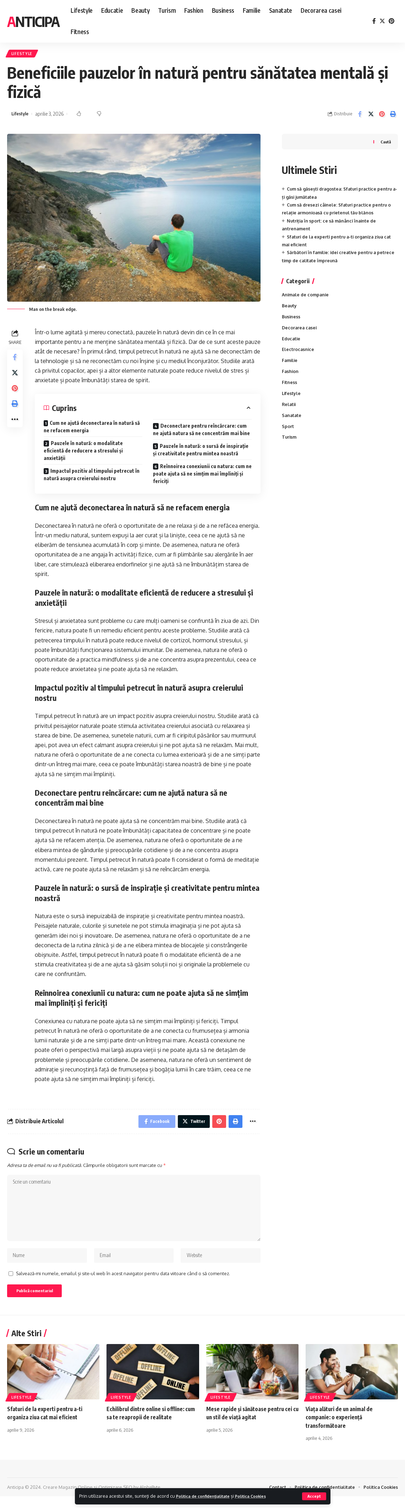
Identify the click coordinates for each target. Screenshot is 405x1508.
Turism (289, 445)
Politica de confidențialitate (207, 1496)
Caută (385, 143)
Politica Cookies (262, 1496)
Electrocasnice (298, 354)
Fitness (289, 388)
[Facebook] (374, 21)
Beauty (290, 308)
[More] (15, 428)
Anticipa (33, 21)
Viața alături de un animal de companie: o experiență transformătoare (341, 1429)
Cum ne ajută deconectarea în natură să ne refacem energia (92, 428)
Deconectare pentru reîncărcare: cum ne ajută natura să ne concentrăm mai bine (201, 431)
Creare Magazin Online (68, 1498)
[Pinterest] (391, 21)
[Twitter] (382, 21)
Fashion (290, 376)
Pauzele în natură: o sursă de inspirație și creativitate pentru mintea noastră (200, 452)
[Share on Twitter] (371, 116)
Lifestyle (23, 54)
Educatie (292, 342)
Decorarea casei (300, 331)
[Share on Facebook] (360, 116)
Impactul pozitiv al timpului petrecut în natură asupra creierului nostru (91, 476)
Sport (288, 434)
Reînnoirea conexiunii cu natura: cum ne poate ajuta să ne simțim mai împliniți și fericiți (202, 475)
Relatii (289, 410)
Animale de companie (307, 297)
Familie (290, 365)
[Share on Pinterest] (382, 116)
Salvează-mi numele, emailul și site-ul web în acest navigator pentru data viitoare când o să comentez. (123, 1283)
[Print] (393, 116)
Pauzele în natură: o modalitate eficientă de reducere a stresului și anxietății (83, 452)
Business (291, 320)
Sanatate (292, 422)
